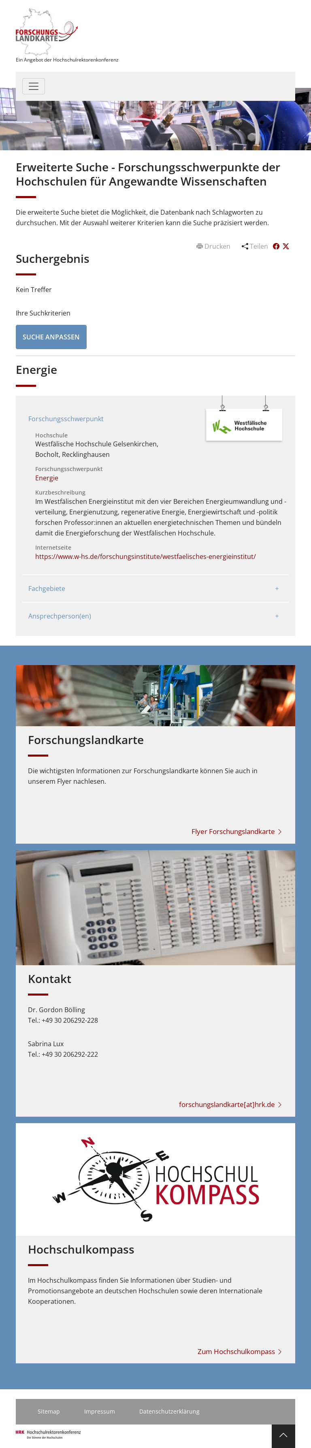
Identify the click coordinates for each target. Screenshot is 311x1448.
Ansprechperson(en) (59, 616)
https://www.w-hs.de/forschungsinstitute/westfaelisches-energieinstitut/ (145, 556)
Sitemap (49, 1411)
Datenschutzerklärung (169, 1411)
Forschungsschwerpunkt (66, 418)
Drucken (214, 246)
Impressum (99, 1411)
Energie (46, 477)
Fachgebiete (46, 588)
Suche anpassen (51, 337)
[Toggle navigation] (33, 86)
